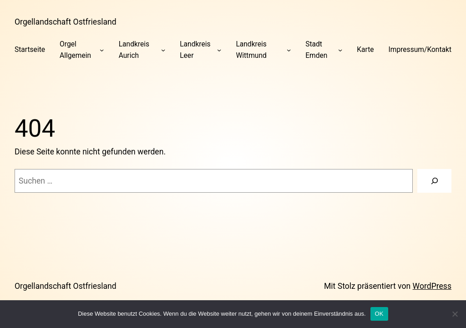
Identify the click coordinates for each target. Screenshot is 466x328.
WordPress (432, 286)
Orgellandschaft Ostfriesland (65, 21)
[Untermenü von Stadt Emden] (340, 50)
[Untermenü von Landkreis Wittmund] (289, 50)
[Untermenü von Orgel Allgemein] (102, 50)
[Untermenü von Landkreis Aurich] (163, 50)
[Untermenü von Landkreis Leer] (219, 50)
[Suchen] (434, 180)
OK (379, 313)
